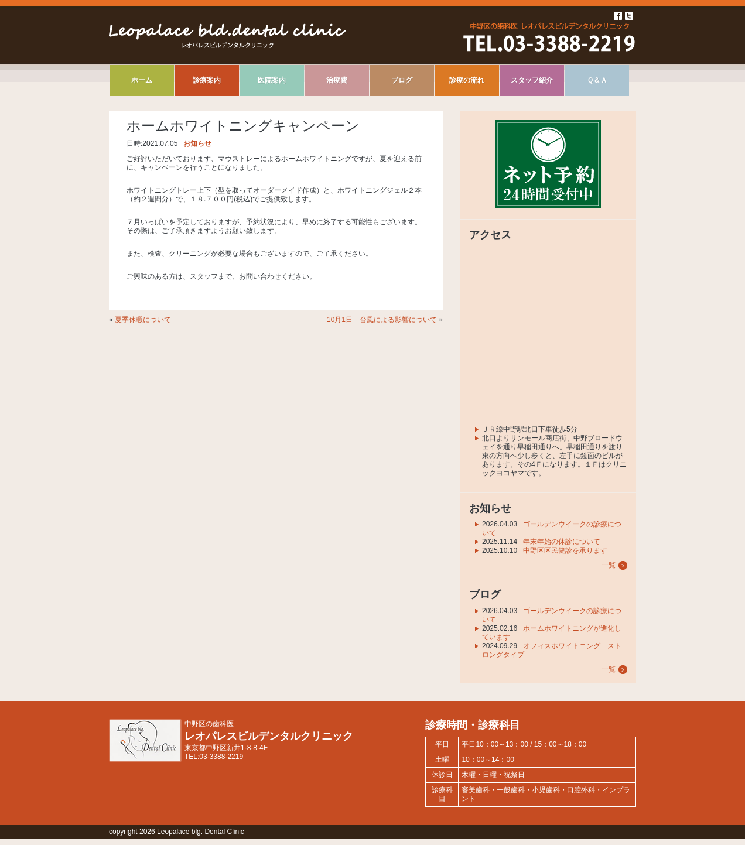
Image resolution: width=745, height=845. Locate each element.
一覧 (609, 565)
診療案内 (207, 80)
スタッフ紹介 (532, 80)
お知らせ (197, 143)
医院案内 (272, 80)
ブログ (401, 80)
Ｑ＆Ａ (597, 80)
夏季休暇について (143, 320)
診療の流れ (466, 80)
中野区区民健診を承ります (565, 550)
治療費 (336, 80)
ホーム (141, 80)
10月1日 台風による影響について (382, 320)
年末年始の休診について (561, 542)
